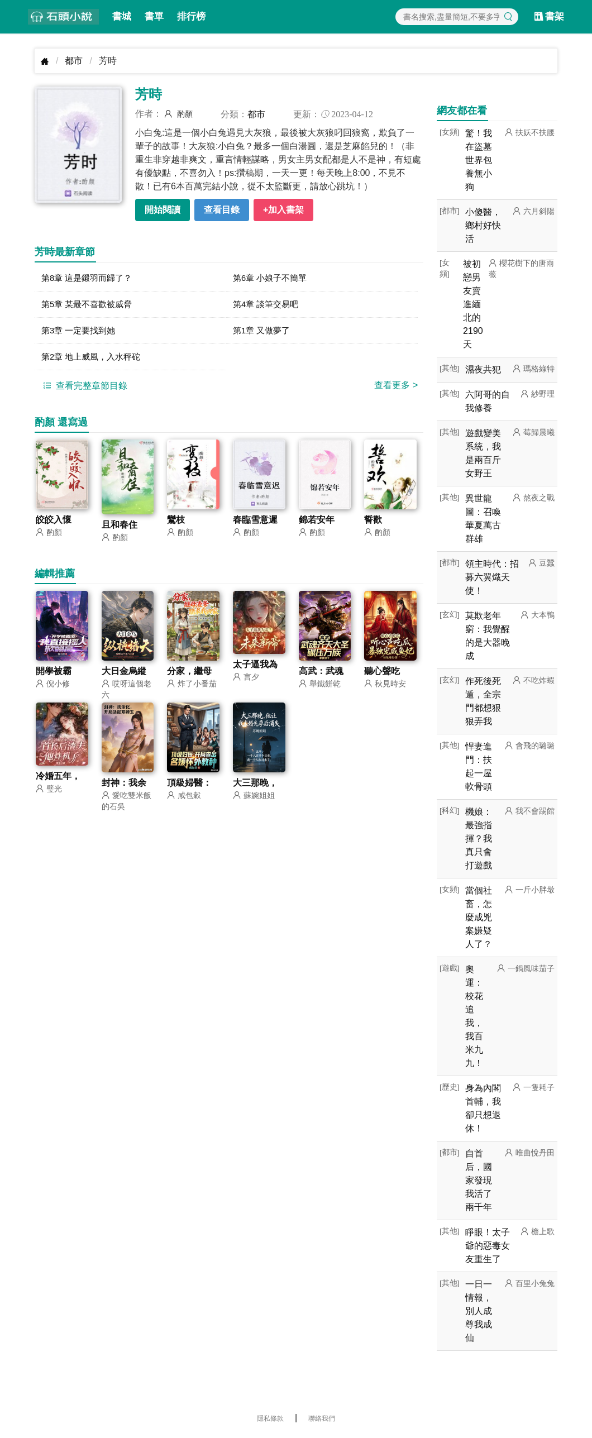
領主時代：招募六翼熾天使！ (492, 577)
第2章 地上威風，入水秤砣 (94, 360)
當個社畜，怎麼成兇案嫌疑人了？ (478, 917)
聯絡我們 (321, 1418)
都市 (74, 60)
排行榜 (191, 16)
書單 (154, 16)
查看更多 (396, 389)
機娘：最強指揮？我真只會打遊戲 (478, 838)
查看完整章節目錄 (83, 389)
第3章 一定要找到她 (80, 333)
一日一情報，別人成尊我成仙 (478, 1311)
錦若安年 (317, 524)
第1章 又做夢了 (263, 333)
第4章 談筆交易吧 (268, 305)
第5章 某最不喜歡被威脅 (89, 305)
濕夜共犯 (483, 369)
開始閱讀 (162, 209)
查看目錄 (222, 209)
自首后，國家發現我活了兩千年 (478, 1180)
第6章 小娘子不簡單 (272, 278)
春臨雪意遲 (255, 524)
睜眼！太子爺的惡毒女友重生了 (487, 1245)
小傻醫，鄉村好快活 (483, 225)
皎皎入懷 (53, 524)
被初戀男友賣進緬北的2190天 (473, 304)
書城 (121, 16)
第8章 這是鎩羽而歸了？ (89, 278)
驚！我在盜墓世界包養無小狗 (478, 160)
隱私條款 (270, 1418)
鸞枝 (176, 524)
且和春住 (119, 529)
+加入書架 (283, 209)
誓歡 (373, 524)
